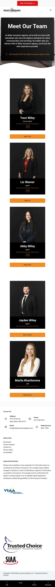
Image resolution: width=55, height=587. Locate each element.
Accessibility (7, 452)
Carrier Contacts (9, 445)
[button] (27, 136)
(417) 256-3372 (39, 420)
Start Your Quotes (27, 3)
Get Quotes (7, 442)
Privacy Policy (8, 450)
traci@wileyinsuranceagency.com (21, 428)
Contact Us (7, 447)
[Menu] (51, 10)
